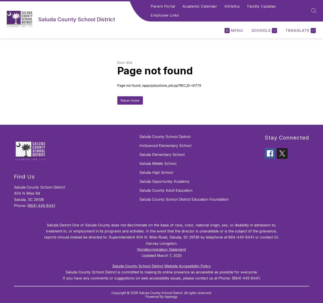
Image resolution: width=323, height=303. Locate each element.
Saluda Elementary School (162, 154)
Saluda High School (156, 172)
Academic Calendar (199, 6)
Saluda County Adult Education (165, 190)
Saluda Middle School (157, 163)
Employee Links (165, 15)
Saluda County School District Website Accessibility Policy (161, 266)
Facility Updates (261, 6)
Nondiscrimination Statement (161, 249)
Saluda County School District (164, 136)
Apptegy (171, 297)
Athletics (232, 6)
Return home (130, 100)
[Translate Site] (300, 30)
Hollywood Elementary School (165, 145)
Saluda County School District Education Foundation (184, 199)
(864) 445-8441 (41, 205)
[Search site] (314, 10)
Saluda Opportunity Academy (164, 181)
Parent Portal (163, 6)
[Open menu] (234, 30)
